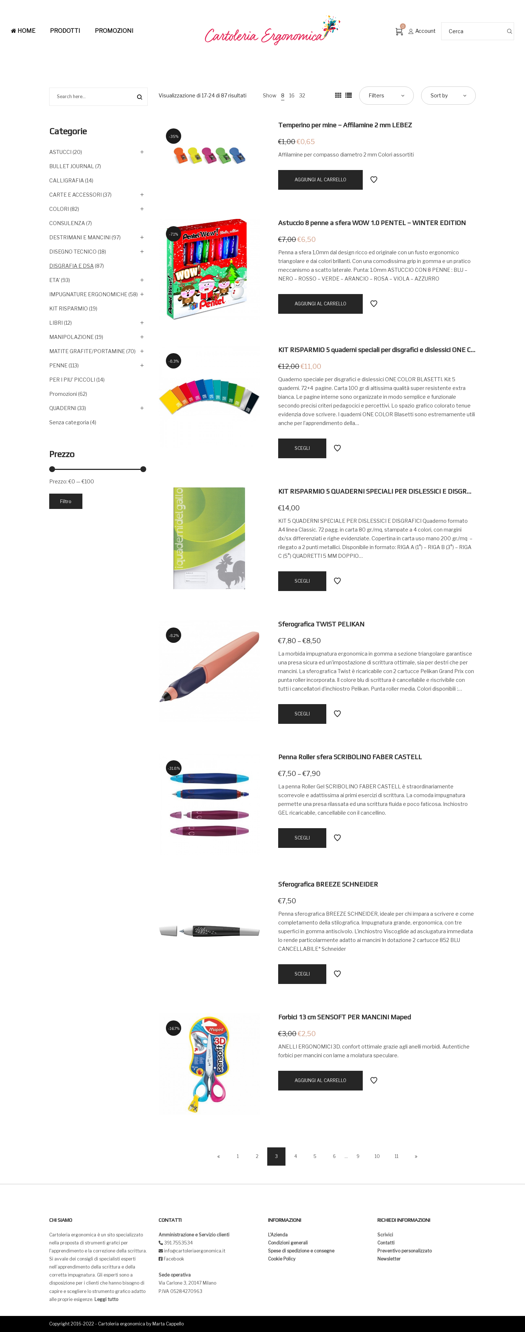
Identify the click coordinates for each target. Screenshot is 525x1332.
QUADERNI (62, 408)
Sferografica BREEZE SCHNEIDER (328, 884)
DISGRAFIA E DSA (71, 266)
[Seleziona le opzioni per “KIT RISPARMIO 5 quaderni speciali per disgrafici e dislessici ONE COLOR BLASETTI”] (302, 448)
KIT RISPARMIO (68, 308)
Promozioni (63, 394)
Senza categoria (69, 422)
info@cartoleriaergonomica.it (194, 1251)
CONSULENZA (67, 223)
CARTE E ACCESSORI (75, 195)
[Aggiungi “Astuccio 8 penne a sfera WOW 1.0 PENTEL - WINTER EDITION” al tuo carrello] (320, 304)
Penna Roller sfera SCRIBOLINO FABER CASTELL (350, 757)
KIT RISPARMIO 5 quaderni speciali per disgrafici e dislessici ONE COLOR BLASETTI (399, 350)
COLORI (59, 209)
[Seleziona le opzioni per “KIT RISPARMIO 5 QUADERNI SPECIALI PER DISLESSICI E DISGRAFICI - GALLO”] (302, 581)
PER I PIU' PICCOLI (72, 380)
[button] (12, 11)
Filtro (65, 501)
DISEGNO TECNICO (73, 251)
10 (377, 1156)
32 (302, 95)
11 (396, 1156)
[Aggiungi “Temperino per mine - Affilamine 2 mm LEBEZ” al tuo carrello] (320, 180)
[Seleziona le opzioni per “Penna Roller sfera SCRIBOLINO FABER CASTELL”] (302, 838)
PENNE (58, 365)
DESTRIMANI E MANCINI (79, 237)
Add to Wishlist (373, 180)
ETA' (54, 280)
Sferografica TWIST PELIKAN (321, 624)
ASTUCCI (60, 152)
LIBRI (56, 323)
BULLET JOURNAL (71, 166)
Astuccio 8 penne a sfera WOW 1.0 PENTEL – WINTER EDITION (372, 223)
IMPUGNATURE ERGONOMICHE (88, 294)
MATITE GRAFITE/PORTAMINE (87, 351)
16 (292, 95)
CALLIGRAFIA (66, 180)
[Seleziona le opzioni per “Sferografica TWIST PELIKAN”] (302, 714)
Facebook (174, 1259)
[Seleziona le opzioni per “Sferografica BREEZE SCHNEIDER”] (302, 974)
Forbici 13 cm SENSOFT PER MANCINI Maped (344, 1017)
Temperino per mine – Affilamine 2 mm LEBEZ (345, 125)
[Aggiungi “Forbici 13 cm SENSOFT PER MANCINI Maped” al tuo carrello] (320, 1080)
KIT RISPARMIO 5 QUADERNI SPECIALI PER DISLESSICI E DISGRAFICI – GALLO (393, 491)
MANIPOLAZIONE (71, 337)
